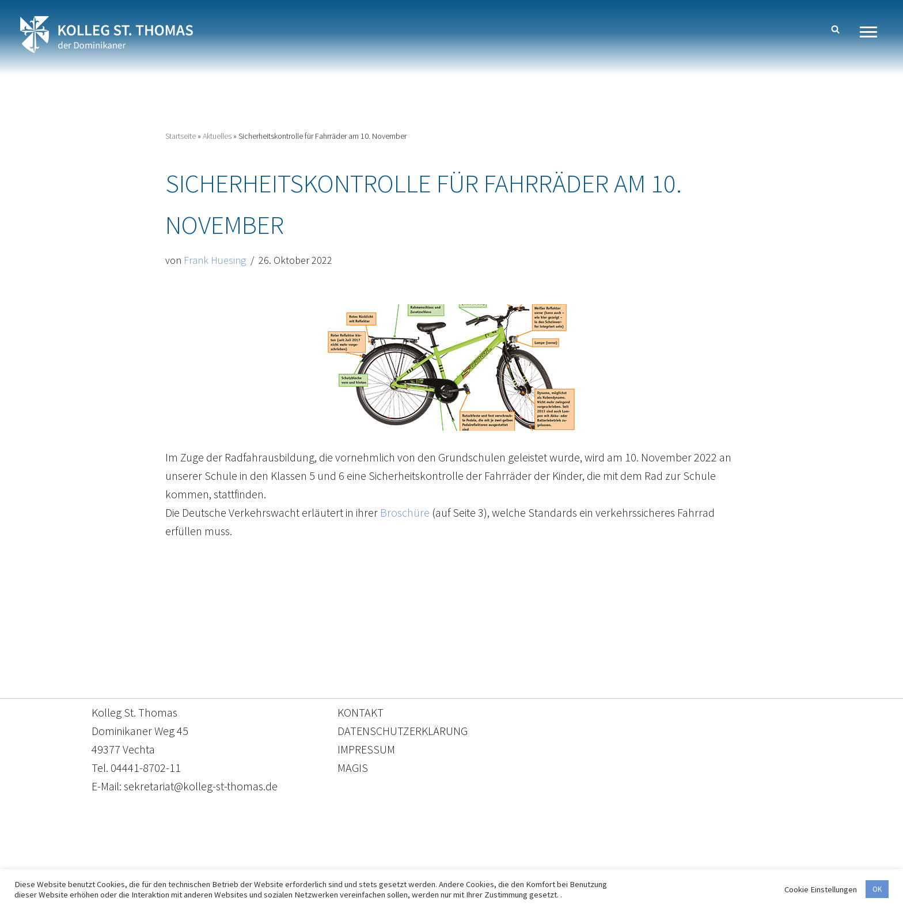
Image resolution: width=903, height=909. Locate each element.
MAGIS (352, 767)
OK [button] (877, 889)
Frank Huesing (215, 260)
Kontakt (343, 855)
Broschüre (405, 512)
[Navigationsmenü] (872, 31)
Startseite (180, 136)
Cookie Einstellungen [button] (820, 889)
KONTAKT (360, 712)
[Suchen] (835, 29)
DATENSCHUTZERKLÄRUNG (402, 731)
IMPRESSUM (366, 749)
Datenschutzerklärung (440, 855)
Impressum (545, 855)
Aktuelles (217, 136)
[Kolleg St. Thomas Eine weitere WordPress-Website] (106, 34)
